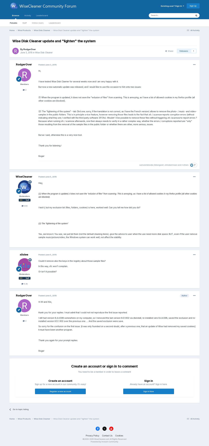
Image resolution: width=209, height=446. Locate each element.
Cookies (119, 435)
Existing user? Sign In (172, 6)
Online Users (38, 23)
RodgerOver (29, 49)
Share (169, 51)
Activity (27, 15)
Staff (24, 23)
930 (25, 206)
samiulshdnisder (146, 165)
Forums (13, 23)
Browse (15, 16)
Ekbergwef (158, 165)
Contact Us (107, 435)
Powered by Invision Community (104, 442)
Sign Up (193, 6)
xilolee (24, 254)
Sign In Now (148, 391)
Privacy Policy (92, 435)
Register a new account (60, 391)
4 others (185, 165)
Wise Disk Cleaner (44, 52)
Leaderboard (55, 23)
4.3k (24, 284)
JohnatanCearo (170, 165)
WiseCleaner (24, 176)
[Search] (163, 15)
